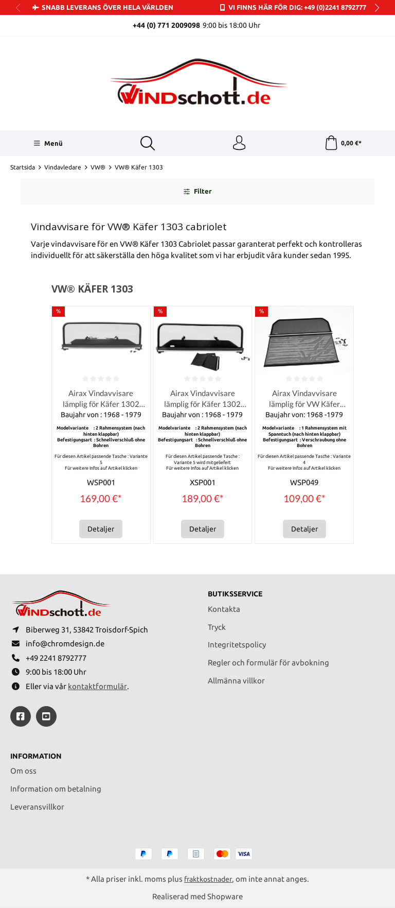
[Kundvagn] (343, 143)
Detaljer (100, 530)
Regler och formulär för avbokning (268, 660)
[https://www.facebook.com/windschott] (20, 716)
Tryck (217, 624)
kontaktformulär (97, 685)
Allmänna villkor (236, 678)
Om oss (23, 770)
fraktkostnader (208, 879)
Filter (197, 192)
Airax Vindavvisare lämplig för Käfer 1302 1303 (101, 400)
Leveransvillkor (37, 806)
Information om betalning (55, 788)
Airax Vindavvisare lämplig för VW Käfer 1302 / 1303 (304, 400)
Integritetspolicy (237, 642)
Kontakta (224, 606)
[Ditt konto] (239, 143)
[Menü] (47, 143)
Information (37, 756)
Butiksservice (238, 591)
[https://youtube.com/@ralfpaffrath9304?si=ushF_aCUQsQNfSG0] (46, 716)
